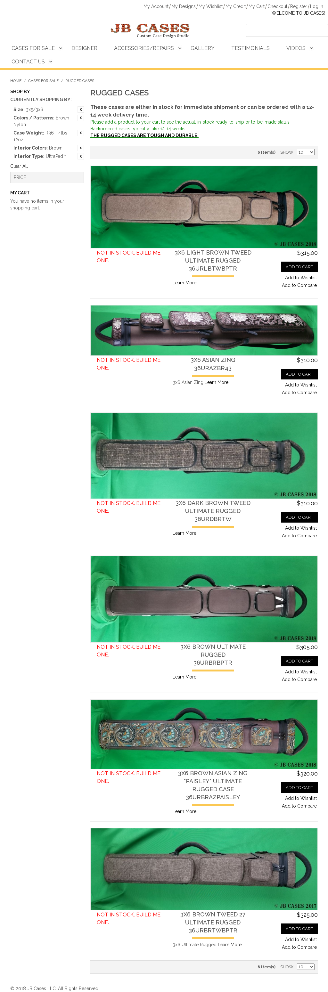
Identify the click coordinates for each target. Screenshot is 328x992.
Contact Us (28, 62)
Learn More (184, 282)
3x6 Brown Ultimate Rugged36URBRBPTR (213, 654)
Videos (296, 48)
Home (15, 80)
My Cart (257, 6)
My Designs (183, 6)
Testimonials (250, 48)
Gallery (203, 48)
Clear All (19, 166)
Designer (84, 48)
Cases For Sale (33, 48)
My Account (156, 6)
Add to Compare (299, 285)
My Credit (236, 6)
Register (298, 6)
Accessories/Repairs (144, 48)
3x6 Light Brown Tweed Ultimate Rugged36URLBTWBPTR (213, 260)
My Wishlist (211, 6)
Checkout (277, 6)
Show (286, 152)
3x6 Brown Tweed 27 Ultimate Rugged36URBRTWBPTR (213, 922)
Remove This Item (81, 109)
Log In (316, 6)
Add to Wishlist (301, 277)
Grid (109, 152)
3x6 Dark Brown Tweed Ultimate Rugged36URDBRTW (213, 511)
